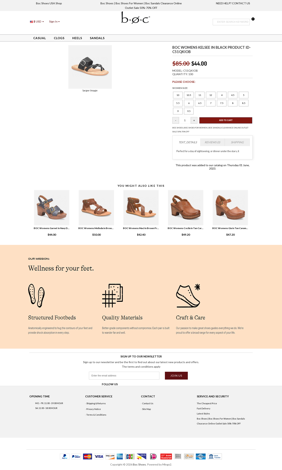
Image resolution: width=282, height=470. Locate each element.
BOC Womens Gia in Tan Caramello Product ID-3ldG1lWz (230, 228)
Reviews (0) (212, 142)
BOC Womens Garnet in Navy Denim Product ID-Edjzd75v (52, 228)
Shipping (237, 142)
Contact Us (147, 403)
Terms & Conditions (96, 414)
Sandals (97, 38)
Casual (39, 38)
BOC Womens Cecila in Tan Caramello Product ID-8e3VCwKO (186, 228)
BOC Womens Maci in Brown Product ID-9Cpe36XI (141, 228)
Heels (77, 38)
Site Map (146, 409)
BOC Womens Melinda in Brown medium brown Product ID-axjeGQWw (96, 228)
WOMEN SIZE (180, 88)
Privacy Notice (93, 409)
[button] (54, 21)
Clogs (59, 38)
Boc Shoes (139, 464)
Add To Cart (226, 120)
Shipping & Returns (96, 403)
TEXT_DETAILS (188, 142)
